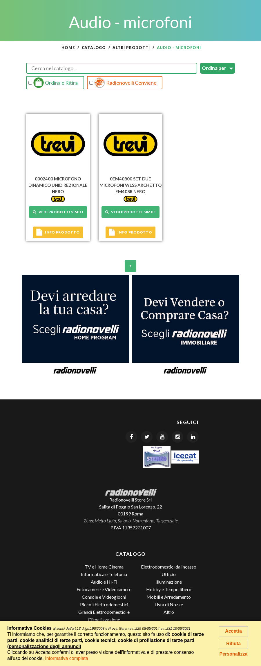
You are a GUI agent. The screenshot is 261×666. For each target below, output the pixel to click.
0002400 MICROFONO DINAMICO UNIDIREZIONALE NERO (58, 185)
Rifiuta (233, 643)
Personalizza (234, 653)
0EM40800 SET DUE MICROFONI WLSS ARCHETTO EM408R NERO (130, 185)
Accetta (233, 631)
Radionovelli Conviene (123, 82)
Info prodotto (57, 232)
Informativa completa (66, 658)
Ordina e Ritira (53, 82)
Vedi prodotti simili (58, 212)
